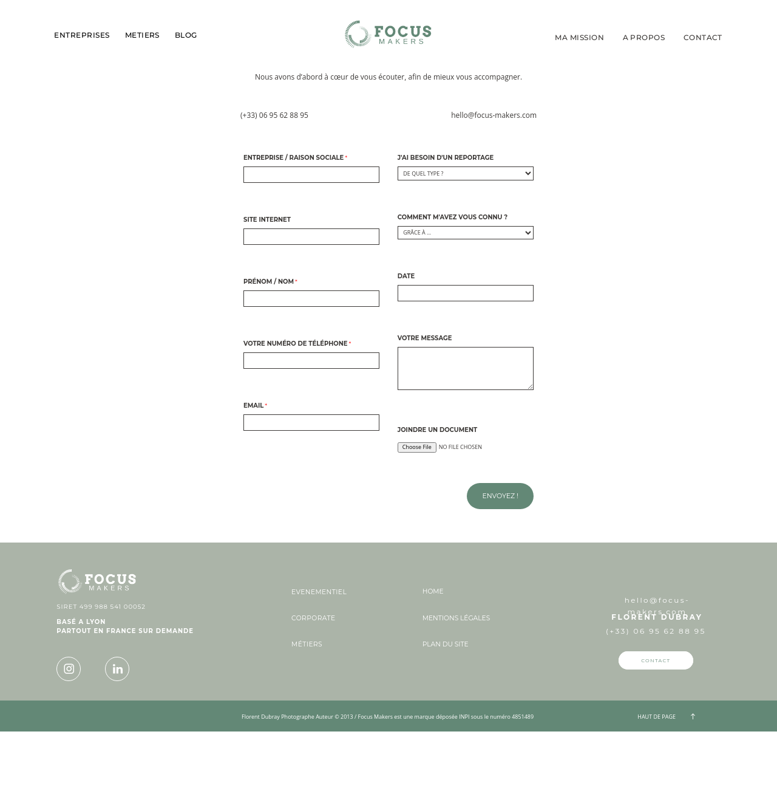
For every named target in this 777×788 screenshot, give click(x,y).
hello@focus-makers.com (494, 171)
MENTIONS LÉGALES (456, 675)
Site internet (267, 276)
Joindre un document (437, 486)
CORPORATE (313, 675)
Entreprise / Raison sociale (293, 214)
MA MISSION (579, 37)
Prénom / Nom (268, 338)
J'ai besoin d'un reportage (446, 214)
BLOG (186, 35)
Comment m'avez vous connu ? (452, 274)
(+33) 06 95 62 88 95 (274, 171)
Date (406, 333)
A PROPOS (644, 37)
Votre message (425, 395)
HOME (433, 648)
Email (253, 462)
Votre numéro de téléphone (295, 400)
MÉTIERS (306, 702)
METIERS (142, 35)
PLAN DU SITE (445, 701)
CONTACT (703, 37)
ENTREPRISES (81, 35)
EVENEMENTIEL (319, 649)
